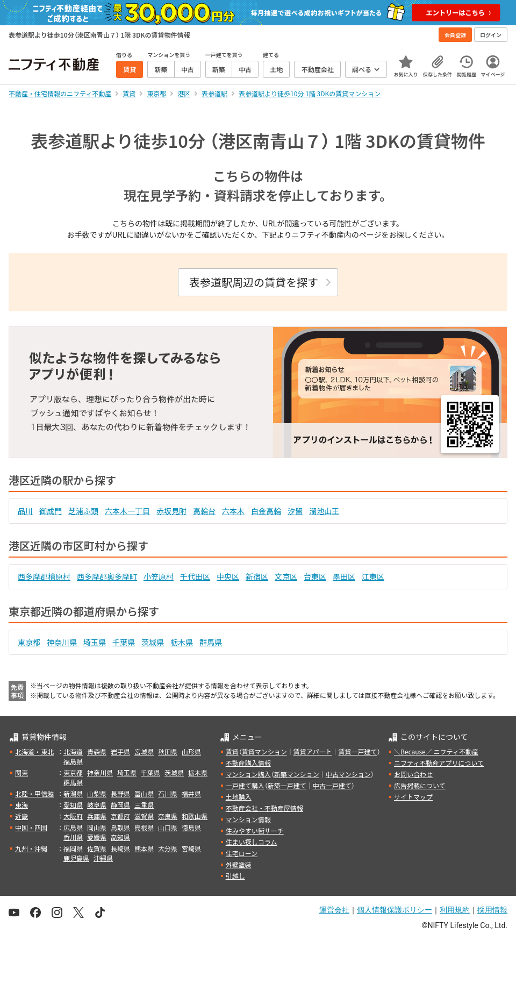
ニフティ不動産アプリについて (439, 762)
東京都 (29, 642)
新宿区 (257, 576)
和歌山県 (194, 816)
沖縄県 (103, 857)
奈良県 (167, 816)
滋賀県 (144, 816)
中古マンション (348, 774)
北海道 (73, 751)
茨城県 (152, 642)
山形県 (191, 751)
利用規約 (455, 910)
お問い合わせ (413, 774)
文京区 (286, 576)
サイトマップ (413, 796)
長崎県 (120, 848)
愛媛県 (96, 837)
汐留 (295, 510)
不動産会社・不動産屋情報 (264, 807)
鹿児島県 (76, 857)
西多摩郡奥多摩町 (107, 576)
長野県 (120, 793)
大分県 (167, 848)
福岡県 (73, 848)
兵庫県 (96, 816)
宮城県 (144, 751)
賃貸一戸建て (357, 751)
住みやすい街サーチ (255, 830)
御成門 (50, 510)
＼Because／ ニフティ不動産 (436, 751)
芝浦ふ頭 (83, 510)
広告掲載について (420, 785)
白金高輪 (266, 510)
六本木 (233, 510)
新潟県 (73, 793)
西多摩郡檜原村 (44, 576)
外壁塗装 (239, 864)
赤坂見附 (171, 510)
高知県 (120, 837)
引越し (235, 875)
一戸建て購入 (245, 785)
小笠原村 (159, 576)
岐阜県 (96, 804)
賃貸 (232, 751)
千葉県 (123, 642)
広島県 (73, 827)
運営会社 (334, 910)
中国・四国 (31, 827)
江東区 (373, 576)
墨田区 (344, 576)
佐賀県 (96, 848)
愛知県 (73, 804)
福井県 (191, 793)
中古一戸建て (332, 785)
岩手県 (120, 751)
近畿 (21, 816)
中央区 (228, 576)
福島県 (73, 761)
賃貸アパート (312, 751)
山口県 (167, 827)
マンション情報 (248, 819)
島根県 (144, 827)
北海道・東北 (34, 751)
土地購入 (239, 796)
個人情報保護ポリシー (394, 910)
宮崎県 (191, 848)
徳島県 (191, 827)
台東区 (315, 576)
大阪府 (73, 816)
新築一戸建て (287, 785)
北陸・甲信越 (34, 793)
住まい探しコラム (251, 841)
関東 (21, 772)
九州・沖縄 (31, 848)
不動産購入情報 (248, 762)
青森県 (96, 751)
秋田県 (167, 751)
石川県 (167, 793)
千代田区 (195, 576)
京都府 (120, 816)
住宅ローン (241, 853)
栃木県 (181, 642)
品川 (25, 510)
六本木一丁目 (127, 510)
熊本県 (144, 848)
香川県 (73, 837)
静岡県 (120, 804)
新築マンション (296, 774)
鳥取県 (120, 827)
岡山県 (96, 827)
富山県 (144, 793)
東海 (21, 804)
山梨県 (96, 793)
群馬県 (210, 642)
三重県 (144, 804)
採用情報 (492, 910)
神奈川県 (62, 642)
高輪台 (204, 510)
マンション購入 (248, 774)
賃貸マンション (264, 751)
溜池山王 (324, 510)
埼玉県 (94, 642)
